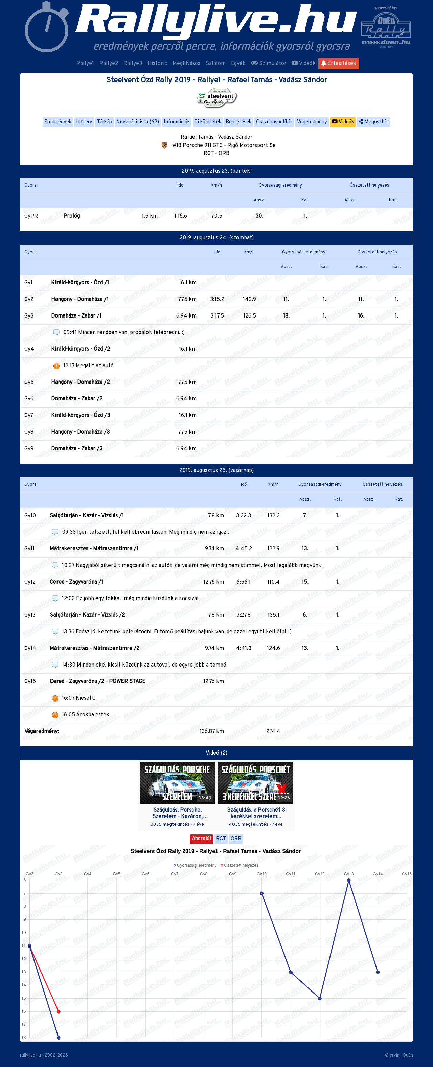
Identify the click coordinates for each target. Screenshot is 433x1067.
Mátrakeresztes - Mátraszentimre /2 (94, 648)
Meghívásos (186, 63)
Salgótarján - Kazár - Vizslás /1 (87, 516)
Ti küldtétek (208, 122)
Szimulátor (269, 63)
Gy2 (28, 299)
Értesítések (338, 63)
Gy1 (28, 283)
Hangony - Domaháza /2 (80, 382)
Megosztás (374, 122)
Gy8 (28, 432)
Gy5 (29, 382)
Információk (177, 122)
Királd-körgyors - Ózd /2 (80, 349)
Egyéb (238, 63)
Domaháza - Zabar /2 (76, 399)
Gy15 (30, 681)
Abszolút (201, 839)
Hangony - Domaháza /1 (80, 299)
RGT (221, 839)
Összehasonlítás (274, 122)
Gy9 (28, 448)
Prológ (71, 216)
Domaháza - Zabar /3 (76, 448)
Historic (157, 63)
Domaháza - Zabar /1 (76, 316)
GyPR (31, 216)
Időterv (84, 122)
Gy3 (28, 316)
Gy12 (30, 582)
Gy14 (30, 648)
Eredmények (57, 122)
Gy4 (29, 349)
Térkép (104, 122)
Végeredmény (312, 122)
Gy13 (30, 615)
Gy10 (30, 516)
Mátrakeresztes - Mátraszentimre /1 (94, 549)
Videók (304, 63)
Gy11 (29, 549)
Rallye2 (108, 63)
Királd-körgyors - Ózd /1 (80, 283)
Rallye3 (132, 63)
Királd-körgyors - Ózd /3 (80, 415)
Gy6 (28, 399)
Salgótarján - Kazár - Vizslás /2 (87, 615)
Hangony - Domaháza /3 (80, 432)
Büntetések (238, 122)
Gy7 (28, 415)
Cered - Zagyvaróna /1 (76, 582)
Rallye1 (85, 63)
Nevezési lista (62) (137, 122)
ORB (236, 839)
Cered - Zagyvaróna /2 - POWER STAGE (97, 681)
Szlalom (216, 63)
